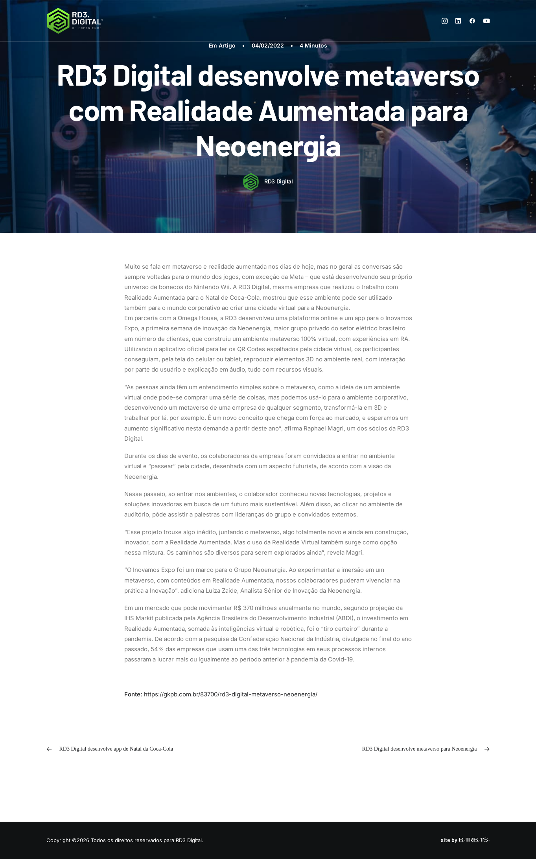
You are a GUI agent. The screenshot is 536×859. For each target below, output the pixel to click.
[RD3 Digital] (75, 21)
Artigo (227, 45)
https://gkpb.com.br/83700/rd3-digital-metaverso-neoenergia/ (230, 694)
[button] (445, 21)
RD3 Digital (278, 181)
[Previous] (135, 749)
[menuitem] (445, 21)
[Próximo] (401, 749)
